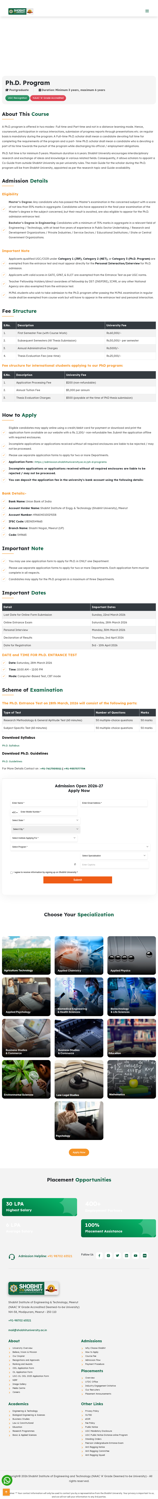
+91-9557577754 (76, 768)
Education (17, 1426)
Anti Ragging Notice (94, 1446)
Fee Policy (90, 1422)
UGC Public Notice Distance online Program (105, 1434)
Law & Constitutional (23, 1422)
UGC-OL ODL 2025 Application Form (30, 1375)
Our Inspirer (18, 1355)
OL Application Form (22, 1371)
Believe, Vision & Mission (24, 1351)
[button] (147, 11)
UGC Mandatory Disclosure (98, 1430)
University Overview (22, 1347)
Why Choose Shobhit (95, 1347)
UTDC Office (91, 1380)
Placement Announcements (98, 1393)
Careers (16, 1391)
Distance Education (64, 3)
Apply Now (79, 1151)
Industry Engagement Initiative (100, 1384)
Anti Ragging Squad (94, 1454)
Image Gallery (19, 1383)
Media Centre (19, 1387)
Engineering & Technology (25, 1410)
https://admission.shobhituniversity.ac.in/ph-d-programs (71, 462)
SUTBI (88, 1414)
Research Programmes (23, 1430)
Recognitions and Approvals (26, 1359)
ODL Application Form (23, 1367)
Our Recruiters (92, 1389)
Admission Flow (92, 1359)
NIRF (15, 1379)
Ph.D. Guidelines (12, 761)
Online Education (96, 3)
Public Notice (91, 1426)
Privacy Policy (92, 1410)
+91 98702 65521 (60, 1255)
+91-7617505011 (51, 768)
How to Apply (91, 1351)
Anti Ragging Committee (96, 1450)
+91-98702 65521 (19, 1319)
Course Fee (90, 1355)
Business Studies (20, 1418)
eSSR (87, 1418)
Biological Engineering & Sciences (28, 1414)
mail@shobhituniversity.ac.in (27, 1329)
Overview (89, 1376)
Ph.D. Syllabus (11, 745)
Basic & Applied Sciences (24, 1434)
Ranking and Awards (22, 1363)
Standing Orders (93, 1438)
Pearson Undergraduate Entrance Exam (103, 1442)
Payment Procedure (94, 1363)
